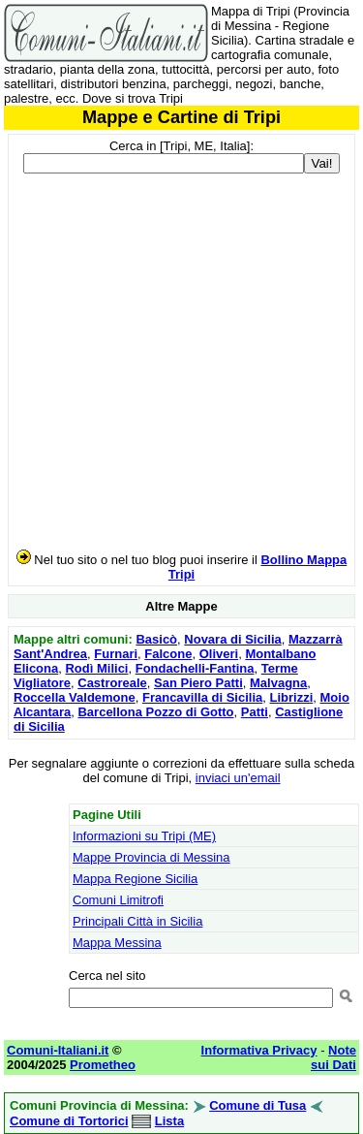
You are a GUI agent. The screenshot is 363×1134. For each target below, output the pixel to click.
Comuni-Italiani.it (57, 1050)
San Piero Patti (198, 683)
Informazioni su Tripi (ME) (144, 836)
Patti (254, 712)
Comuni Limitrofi (118, 900)
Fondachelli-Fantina (195, 668)
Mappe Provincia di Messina (151, 857)
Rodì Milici (96, 668)
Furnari (115, 653)
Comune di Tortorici (69, 1121)
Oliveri (218, 653)
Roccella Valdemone (75, 697)
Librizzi (291, 697)
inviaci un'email (238, 778)
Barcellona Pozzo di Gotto (155, 712)
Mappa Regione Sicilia (135, 878)
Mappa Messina (117, 942)
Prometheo (103, 1064)
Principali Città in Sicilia (137, 921)
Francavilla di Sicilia (202, 697)
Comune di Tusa (257, 1105)
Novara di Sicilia (232, 639)
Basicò (156, 639)
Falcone (168, 653)
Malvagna (278, 683)
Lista (169, 1121)
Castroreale (112, 683)
